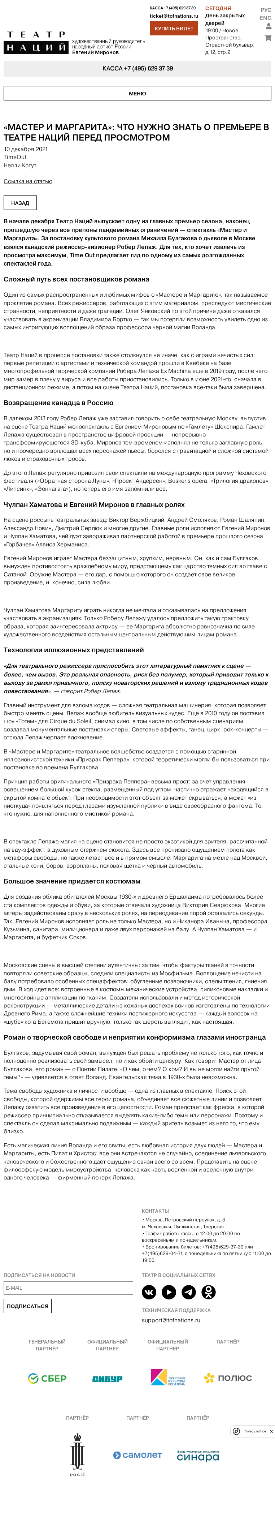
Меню (137, 93)
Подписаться (27, 1306)
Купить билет (174, 28)
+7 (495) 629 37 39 (180, 8)
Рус (266, 10)
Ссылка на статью (28, 181)
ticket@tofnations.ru (174, 16)
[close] (271, 1431)
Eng (265, 17)
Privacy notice (255, 1431)
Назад (20, 203)
